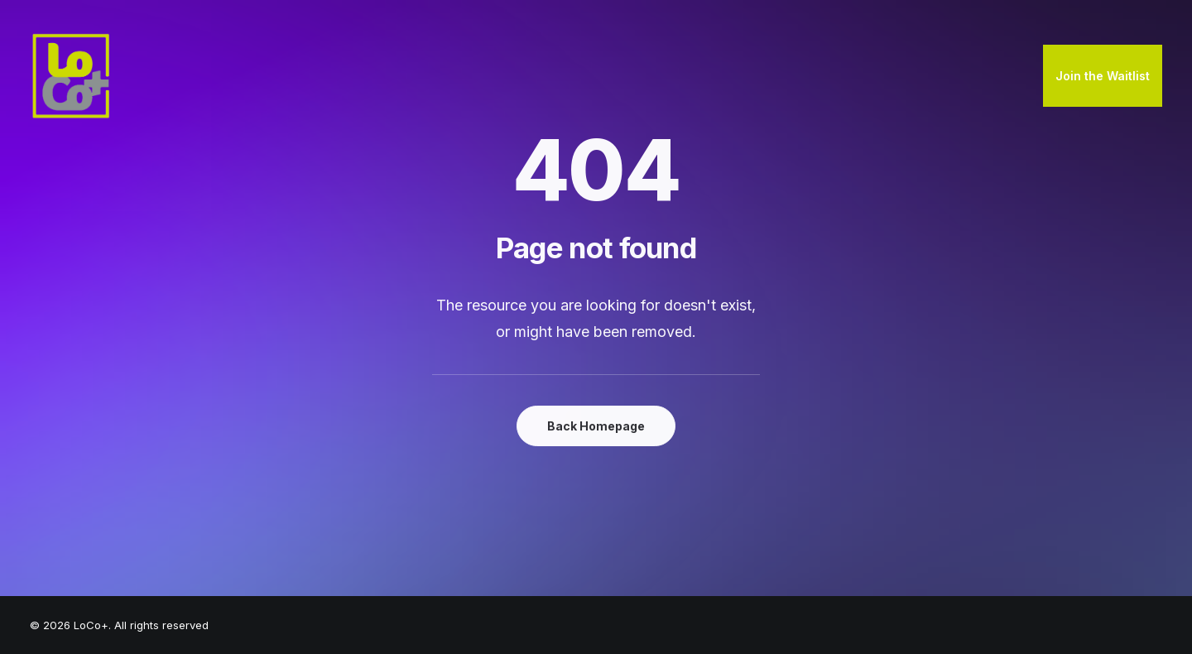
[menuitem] (1102, 76)
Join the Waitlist (1102, 76)
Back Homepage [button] (596, 426)
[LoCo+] (71, 76)
